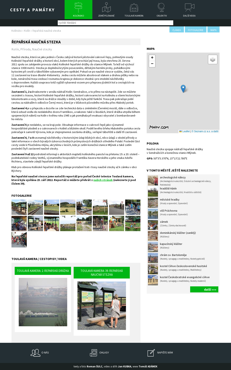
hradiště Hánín (174, 192)
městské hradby (168, 203)
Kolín (27, 30)
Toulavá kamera (134, 15)
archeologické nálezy (179, 181)
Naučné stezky (42, 49)
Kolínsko (78, 15)
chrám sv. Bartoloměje (176, 258)
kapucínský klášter (165, 247)
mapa (213, 30)
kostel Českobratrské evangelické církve (179, 280)
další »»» (210, 289)
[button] (183, 89)
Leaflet (184, 131)
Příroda (25, 49)
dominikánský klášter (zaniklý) (172, 236)
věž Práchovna (168, 214)
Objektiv (162, 15)
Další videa (189, 15)
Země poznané (106, 15)
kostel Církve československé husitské (177, 269)
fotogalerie (195, 30)
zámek (167, 225)
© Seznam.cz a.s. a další (205, 131)
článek (176, 30)
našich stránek (103, 180)
